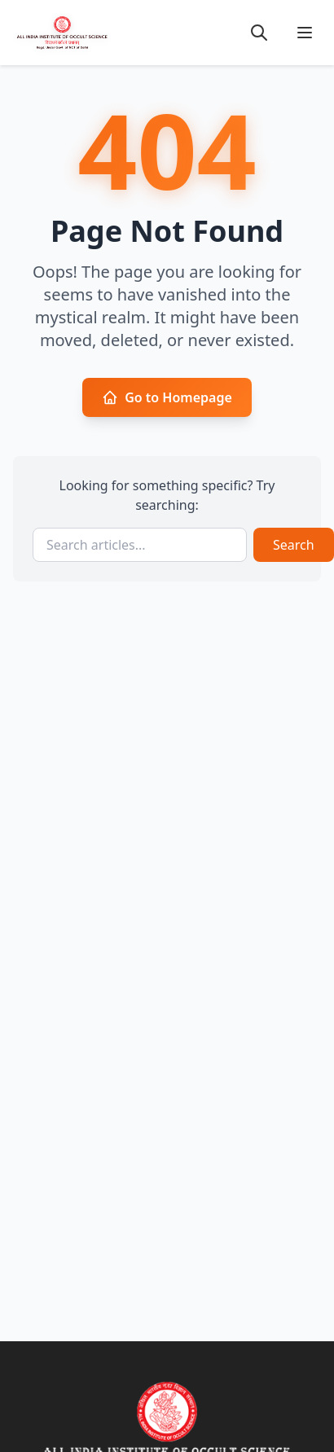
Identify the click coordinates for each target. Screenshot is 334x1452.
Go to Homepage (167, 397)
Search (293, 545)
